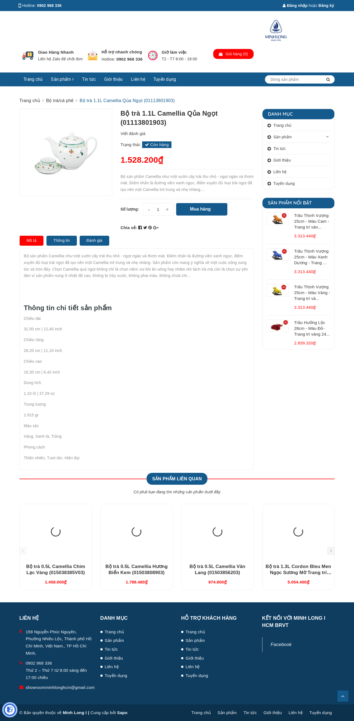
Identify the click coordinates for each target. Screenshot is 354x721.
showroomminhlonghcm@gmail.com (60, 687)
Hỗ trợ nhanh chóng (121, 52)
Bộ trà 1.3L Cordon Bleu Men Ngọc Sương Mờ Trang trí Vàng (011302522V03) (298, 572)
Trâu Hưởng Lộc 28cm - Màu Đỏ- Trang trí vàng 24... (312, 328)
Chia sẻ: (129, 227)
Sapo (122, 712)
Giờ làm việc (174, 52)
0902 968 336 (49, 5)
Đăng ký (326, 5)
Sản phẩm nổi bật (290, 203)
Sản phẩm (62, 79)
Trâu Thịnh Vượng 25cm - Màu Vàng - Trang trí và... (312, 292)
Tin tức (89, 79)
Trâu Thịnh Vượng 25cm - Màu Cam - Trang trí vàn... (311, 221)
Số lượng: (130, 209)
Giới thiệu (113, 79)
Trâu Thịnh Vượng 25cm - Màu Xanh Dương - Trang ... (311, 257)
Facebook (281, 644)
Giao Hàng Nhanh (56, 52)
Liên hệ (138, 79)
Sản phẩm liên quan (177, 478)
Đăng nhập (295, 5)
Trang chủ (33, 79)
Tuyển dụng (164, 79)
